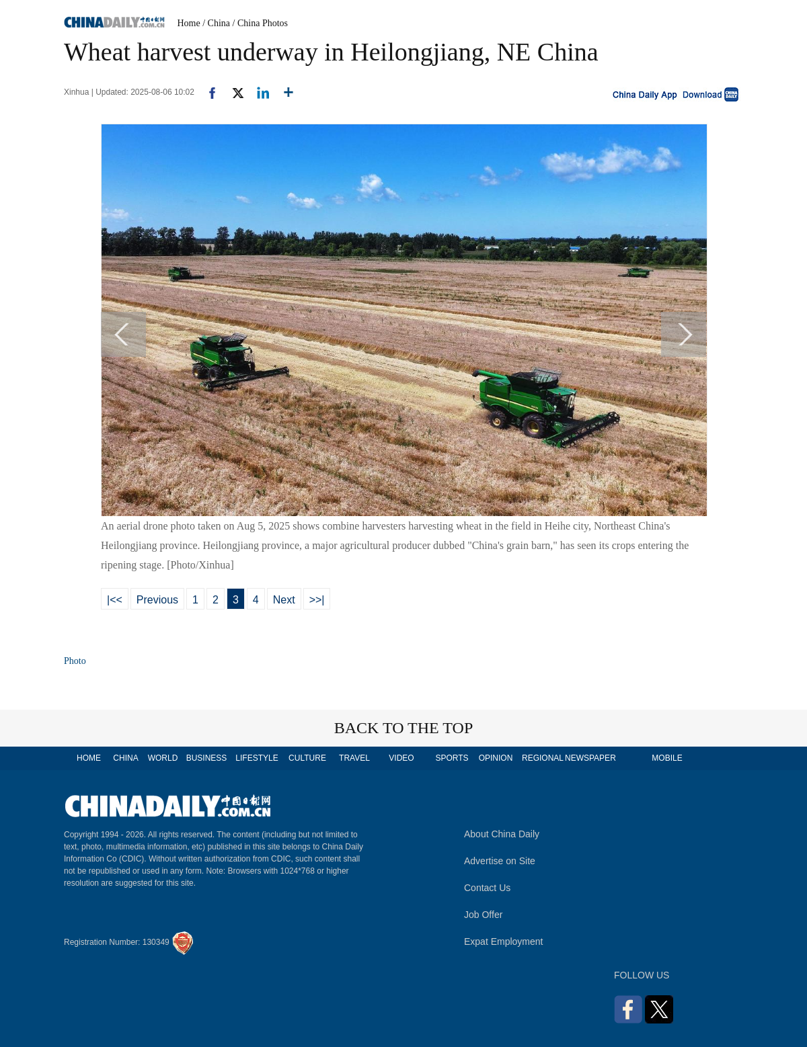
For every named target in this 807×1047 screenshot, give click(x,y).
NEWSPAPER (590, 758)
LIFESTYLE (256, 758)
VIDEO (401, 758)
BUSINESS (206, 758)
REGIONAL (543, 758)
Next (284, 599)
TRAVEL (354, 758)
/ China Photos (260, 23)
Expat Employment (503, 941)
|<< (114, 599)
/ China (216, 23)
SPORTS (451, 758)
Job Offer (483, 914)
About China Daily (501, 834)
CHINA (125, 758)
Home (189, 23)
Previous (157, 599)
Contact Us (487, 887)
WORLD (163, 758)
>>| (317, 599)
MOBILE (667, 758)
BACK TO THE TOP (403, 728)
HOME (89, 758)
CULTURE (307, 758)
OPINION (496, 758)
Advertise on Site (499, 860)
